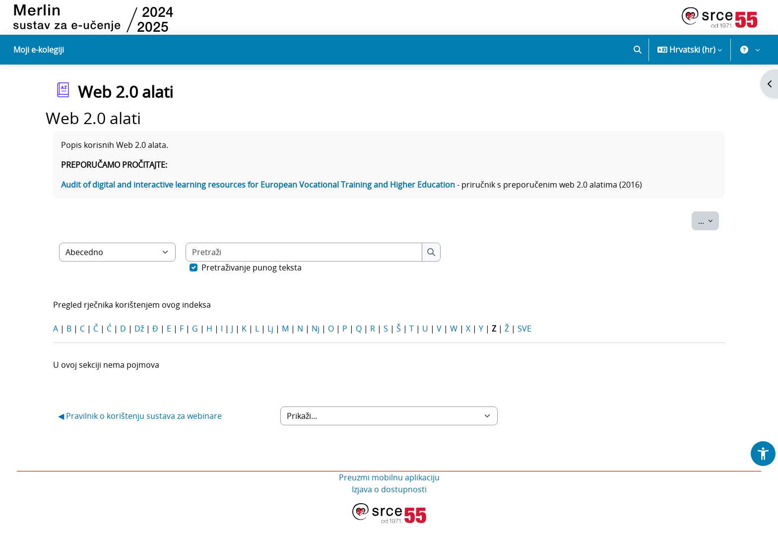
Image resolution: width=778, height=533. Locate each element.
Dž (139, 338)
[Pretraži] (304, 262)
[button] (638, 50)
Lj (270, 338)
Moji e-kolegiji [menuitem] (38, 49)
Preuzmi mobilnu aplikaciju (389, 487)
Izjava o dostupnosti (389, 499)
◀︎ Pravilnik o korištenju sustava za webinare (140, 425)
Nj (316, 338)
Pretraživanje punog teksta (251, 277)
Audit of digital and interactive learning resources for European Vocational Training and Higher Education (258, 194)
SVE (524, 338)
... (708, 230)
